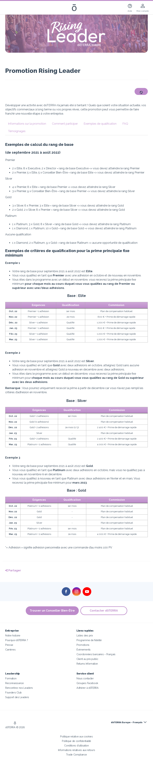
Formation (10, 678)
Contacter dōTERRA (104, 610)
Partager (13, 570)
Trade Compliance (76, 754)
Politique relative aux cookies (76, 736)
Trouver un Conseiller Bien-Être (52, 610)
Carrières (10, 649)
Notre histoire (12, 635)
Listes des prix (84, 635)
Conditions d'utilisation (76, 745)
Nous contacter (85, 678)
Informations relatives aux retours (76, 750)
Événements (83, 649)
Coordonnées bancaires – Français (95, 654)
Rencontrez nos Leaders (19, 687)
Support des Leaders (17, 697)
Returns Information (87, 663)
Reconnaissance (14, 683)
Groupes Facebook (87, 683)
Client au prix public (87, 658)
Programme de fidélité (89, 640)
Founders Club (13, 692)
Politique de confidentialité (76, 740)
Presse (9, 644)
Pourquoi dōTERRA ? (16, 640)
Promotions (82, 644)
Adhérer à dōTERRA (87, 687)
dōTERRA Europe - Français (126, 722)
